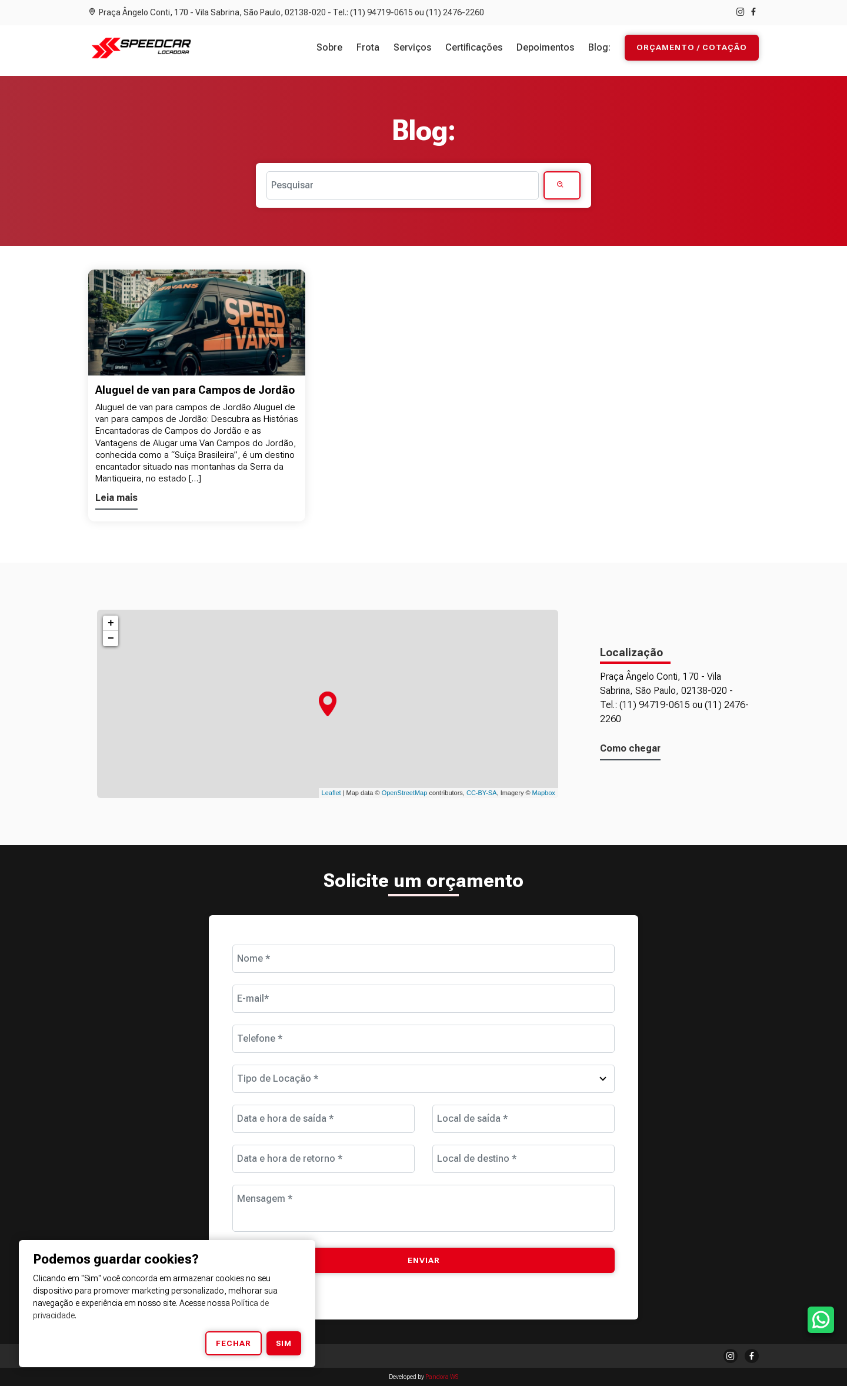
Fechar (233, 1343)
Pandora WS (441, 1377)
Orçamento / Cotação (691, 48)
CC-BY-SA (481, 792)
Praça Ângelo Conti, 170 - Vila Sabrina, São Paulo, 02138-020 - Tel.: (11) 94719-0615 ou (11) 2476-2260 (286, 12)
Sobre (329, 47)
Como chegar (630, 748)
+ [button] (111, 623)
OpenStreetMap (405, 792)
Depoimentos (545, 47)
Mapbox (543, 792)
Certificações (473, 47)
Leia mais (116, 497)
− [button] (111, 638)
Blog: (599, 47)
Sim (284, 1343)
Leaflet (331, 792)
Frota (367, 47)
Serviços (412, 47)
